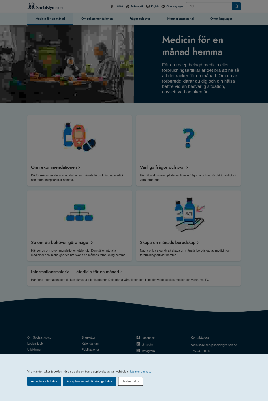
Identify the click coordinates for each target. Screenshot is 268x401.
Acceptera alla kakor (44, 381)
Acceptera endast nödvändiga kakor (89, 381)
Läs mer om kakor (141, 371)
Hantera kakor (130, 381)
